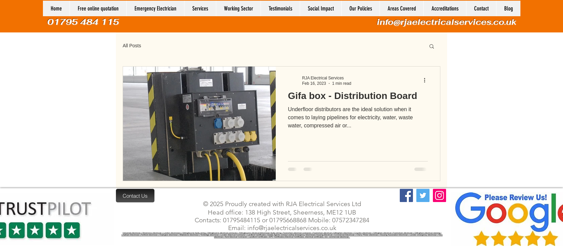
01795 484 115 (84, 22)
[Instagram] (439, 195)
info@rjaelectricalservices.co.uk (446, 22)
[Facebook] (406, 195)
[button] (238, 8)
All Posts (132, 45)
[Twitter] (423, 195)
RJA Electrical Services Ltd (322, 204)
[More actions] (427, 80)
